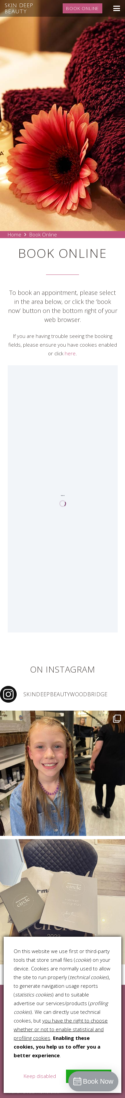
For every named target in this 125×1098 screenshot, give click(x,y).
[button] (116, 8)
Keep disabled (40, 1076)
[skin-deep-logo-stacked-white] (19, 8)
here (70, 353)
